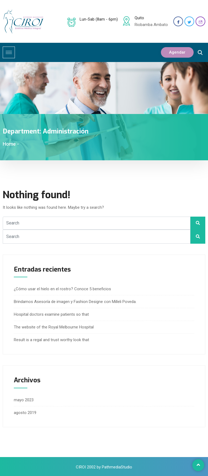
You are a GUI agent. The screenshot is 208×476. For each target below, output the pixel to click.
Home (9, 144)
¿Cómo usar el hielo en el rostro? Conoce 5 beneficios (62, 288)
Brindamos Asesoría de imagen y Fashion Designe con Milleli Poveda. (75, 301)
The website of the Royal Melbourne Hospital (54, 327)
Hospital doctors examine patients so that (51, 314)
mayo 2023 (24, 399)
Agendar (177, 52)
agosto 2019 (25, 412)
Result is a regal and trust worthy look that (51, 339)
